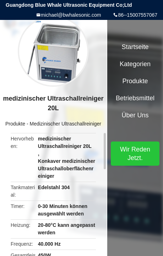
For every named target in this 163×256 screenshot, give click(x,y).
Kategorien (135, 64)
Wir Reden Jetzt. (135, 153)
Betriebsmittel (135, 98)
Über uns (134, 115)
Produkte (15, 124)
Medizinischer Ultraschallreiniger (65, 124)
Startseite (134, 46)
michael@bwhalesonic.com (71, 15)
